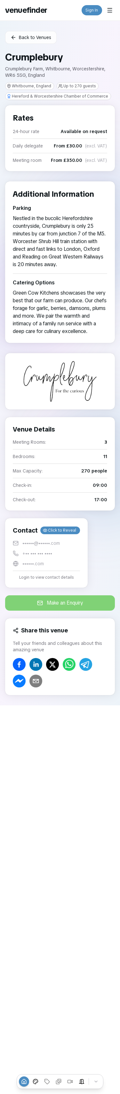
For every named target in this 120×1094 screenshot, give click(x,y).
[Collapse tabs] (96, 1081)
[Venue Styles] (35, 1081)
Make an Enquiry (60, 602)
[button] (46, 553)
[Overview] (24, 1081)
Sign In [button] (92, 10)
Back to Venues (31, 37)
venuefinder (26, 10)
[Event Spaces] (81, 1081)
